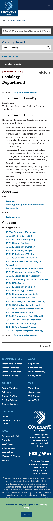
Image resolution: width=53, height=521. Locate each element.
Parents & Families (10, 367)
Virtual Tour (33, 388)
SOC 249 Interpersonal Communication (24, 268)
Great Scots (7, 444)
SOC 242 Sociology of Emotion (20, 247)
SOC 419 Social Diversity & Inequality (23, 319)
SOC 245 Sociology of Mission (20, 254)
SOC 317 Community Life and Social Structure (27, 279)
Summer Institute (10, 404)
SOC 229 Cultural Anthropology (21, 239)
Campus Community (11, 371)
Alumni (5, 416)
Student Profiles (9, 396)
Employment (34, 363)
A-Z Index (6, 440)
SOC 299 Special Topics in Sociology (23, 276)
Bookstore (7, 460)
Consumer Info (35, 367)
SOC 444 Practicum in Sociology (21, 323)
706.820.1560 (40, 473)
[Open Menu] (48, 5)
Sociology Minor (13, 217)
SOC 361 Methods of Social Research (23, 305)
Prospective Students (12, 363)
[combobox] (26, 31)
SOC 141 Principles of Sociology (21, 232)
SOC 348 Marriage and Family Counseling (25, 301)
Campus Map (34, 392)
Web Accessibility (36, 371)
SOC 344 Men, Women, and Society (23, 294)
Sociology (10, 201)
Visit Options (34, 396)
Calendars (6, 392)
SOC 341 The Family (15, 283)
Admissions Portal (10, 436)
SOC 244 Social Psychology (19, 250)
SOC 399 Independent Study (19, 312)
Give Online (7, 452)
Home (4, 21)
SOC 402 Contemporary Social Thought (24, 316)
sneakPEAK (33, 400)
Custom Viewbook (10, 388)
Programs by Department (26, 92)
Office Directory (9, 448)
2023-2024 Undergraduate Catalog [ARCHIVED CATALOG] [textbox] (27, 31)
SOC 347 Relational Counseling (20, 297)
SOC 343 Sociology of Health (19, 290)
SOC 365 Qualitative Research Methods (24, 308)
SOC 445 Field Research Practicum (22, 327)
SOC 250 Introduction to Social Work (23, 272)
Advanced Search (10, 56)
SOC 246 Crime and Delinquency (21, 257)
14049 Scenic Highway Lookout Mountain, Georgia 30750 (40, 467)
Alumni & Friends (10, 375)
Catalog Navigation (14, 64)
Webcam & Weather (11, 456)
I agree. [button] (26, 514)
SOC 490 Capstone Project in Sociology (24, 330)
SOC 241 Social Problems (17, 243)
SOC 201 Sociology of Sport (19, 236)
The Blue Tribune (9, 400)
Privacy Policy (34, 375)
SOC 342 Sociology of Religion (20, 287)
